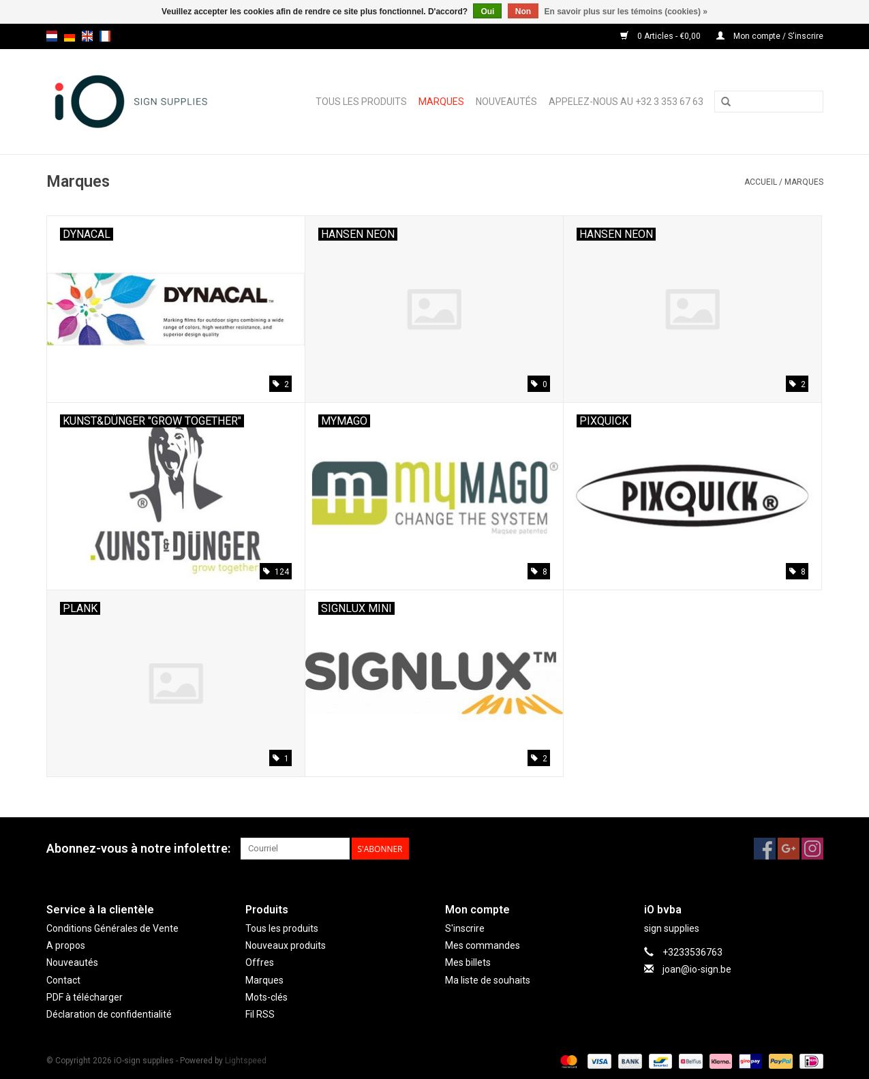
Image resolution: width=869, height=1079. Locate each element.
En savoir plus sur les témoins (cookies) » (625, 11)
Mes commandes (482, 945)
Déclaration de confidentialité (109, 1014)
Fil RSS (260, 1014)
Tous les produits (361, 101)
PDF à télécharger (84, 997)
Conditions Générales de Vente (112, 928)
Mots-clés (266, 997)
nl (51, 36)
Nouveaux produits (285, 945)
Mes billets (468, 962)
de (69, 36)
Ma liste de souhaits (487, 980)
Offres (259, 962)
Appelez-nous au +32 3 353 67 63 (626, 101)
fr (105, 36)
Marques (441, 101)
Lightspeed (245, 1060)
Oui (487, 11)
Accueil (760, 182)
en (87, 36)
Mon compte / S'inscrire (769, 36)
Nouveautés (506, 101)
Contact (63, 980)
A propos (65, 945)
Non (523, 11)
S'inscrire (465, 928)
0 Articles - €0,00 (661, 36)
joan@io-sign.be (696, 969)
